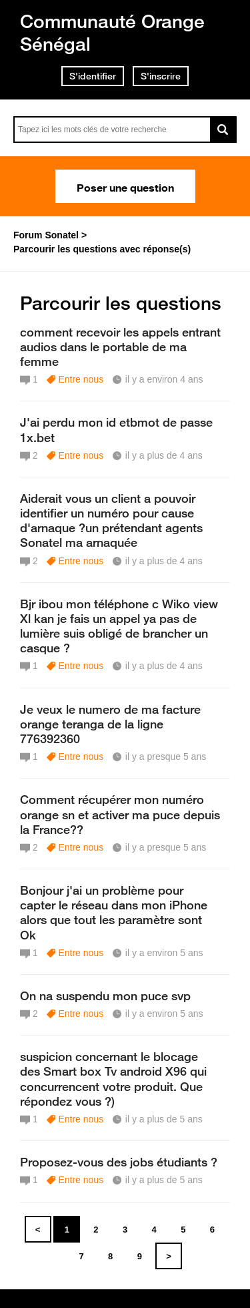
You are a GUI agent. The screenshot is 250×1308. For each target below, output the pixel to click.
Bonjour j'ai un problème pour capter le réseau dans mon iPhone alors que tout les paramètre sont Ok (113, 912)
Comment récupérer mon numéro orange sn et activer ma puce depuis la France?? (120, 814)
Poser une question (125, 186)
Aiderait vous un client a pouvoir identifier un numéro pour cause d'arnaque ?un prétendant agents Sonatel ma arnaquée (111, 520)
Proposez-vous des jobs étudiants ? (118, 1161)
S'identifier (92, 76)
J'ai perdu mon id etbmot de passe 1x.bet (116, 429)
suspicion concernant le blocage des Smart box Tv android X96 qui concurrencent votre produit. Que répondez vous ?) (113, 1078)
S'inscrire (161, 76)
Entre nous (80, 379)
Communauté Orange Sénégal (112, 32)
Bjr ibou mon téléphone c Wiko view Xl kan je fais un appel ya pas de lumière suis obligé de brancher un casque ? (119, 625)
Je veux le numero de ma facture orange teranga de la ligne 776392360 (110, 724)
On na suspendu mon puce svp (105, 995)
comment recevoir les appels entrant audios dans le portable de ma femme (120, 346)
